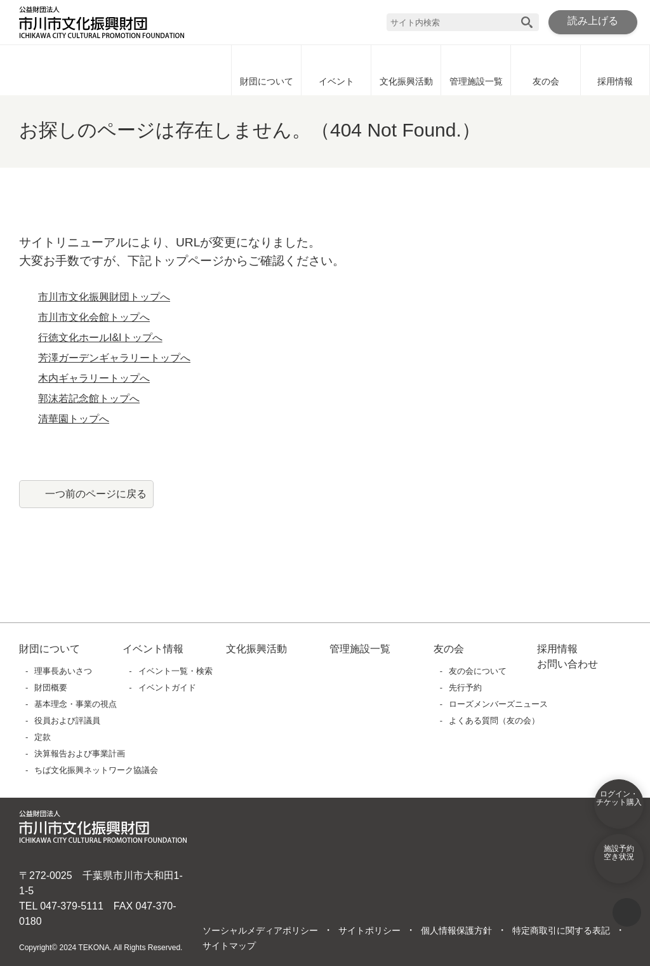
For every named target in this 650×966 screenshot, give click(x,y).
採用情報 (615, 70)
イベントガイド (167, 687)
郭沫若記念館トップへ (89, 398)
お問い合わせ (567, 664)
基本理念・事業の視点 (76, 704)
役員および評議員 (68, 720)
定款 (43, 737)
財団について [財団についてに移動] (266, 70)
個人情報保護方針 (455, 931)
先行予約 (465, 687)
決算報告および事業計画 (80, 753)
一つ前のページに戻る (96, 493)
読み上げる (592, 21)
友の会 (546, 70)
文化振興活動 (406, 70)
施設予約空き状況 (619, 861)
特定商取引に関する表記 (560, 931)
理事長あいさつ (64, 671)
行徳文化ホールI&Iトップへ (100, 337)
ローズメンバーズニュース (498, 704)
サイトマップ (229, 946)
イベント (336, 70)
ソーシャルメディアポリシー (259, 931)
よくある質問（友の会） (494, 720)
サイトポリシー (369, 931)
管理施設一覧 (476, 70)
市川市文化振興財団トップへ (104, 297)
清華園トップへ (73, 419)
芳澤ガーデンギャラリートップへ (114, 358)
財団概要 (51, 687)
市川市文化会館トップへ (94, 317)
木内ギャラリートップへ (94, 378)
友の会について (478, 671)
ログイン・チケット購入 (619, 806)
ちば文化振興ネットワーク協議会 (97, 770)
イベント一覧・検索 (175, 671)
